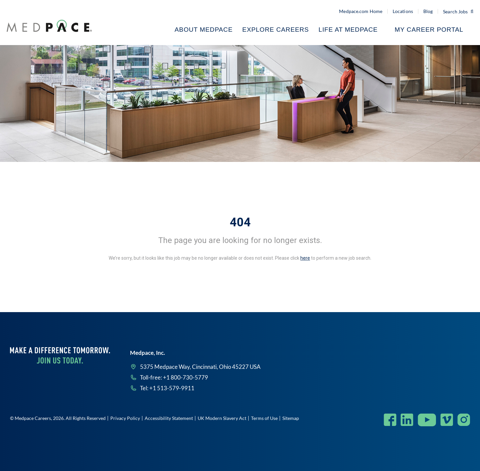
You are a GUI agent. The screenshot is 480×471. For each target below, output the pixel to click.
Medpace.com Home (360, 11)
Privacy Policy (125, 418)
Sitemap (290, 418)
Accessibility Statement (169, 418)
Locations (403, 11)
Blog (428, 11)
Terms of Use (264, 418)
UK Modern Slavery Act (222, 418)
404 (240, 222)
